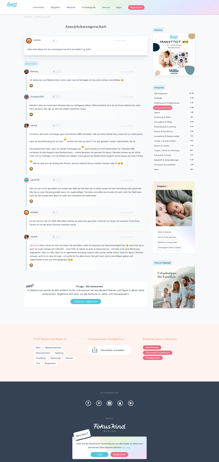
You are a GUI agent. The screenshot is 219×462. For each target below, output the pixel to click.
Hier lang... (126, 447)
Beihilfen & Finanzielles (167, 242)
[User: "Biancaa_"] (26, 71)
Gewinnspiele (152, 347)
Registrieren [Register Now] (119, 454)
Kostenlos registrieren (85, 301)
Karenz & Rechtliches (164, 131)
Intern (157, 169)
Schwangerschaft (163, 108)
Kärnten (69, 358)
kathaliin (37, 40)
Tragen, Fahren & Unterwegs (167, 150)
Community (38, 7)
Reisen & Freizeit (162, 146)
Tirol (38, 363)
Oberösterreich (43, 353)
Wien (38, 347)
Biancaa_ (35, 71)
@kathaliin (34, 245)
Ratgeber (55, 7)
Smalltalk (158, 98)
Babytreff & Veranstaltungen (167, 160)
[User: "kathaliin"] (29, 40)
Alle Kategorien (161, 93)
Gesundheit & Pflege (163, 122)
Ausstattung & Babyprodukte (167, 136)
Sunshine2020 (37, 96)
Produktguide (89, 7)
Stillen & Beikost (164, 232)
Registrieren (136, 7)
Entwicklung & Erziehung (165, 127)
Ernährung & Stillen (163, 117)
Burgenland (50, 363)
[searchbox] (199, 7)
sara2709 (35, 180)
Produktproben (153, 358)
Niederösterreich (53, 347)
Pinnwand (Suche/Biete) (165, 165)
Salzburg (59, 353)
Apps (119, 7)
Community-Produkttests (158, 352)
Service (106, 7)
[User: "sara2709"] (26, 180)
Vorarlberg (41, 358)
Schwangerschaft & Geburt (169, 248)
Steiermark (56, 358)
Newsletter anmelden (112, 350)
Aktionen (71, 7)
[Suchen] (209, 7)
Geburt (157, 112)
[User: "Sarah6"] (26, 125)
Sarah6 (34, 125)
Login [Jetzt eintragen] (99, 454)
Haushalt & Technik (163, 155)
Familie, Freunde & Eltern (165, 141)
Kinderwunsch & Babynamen (167, 103)
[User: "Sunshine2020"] (26, 96)
